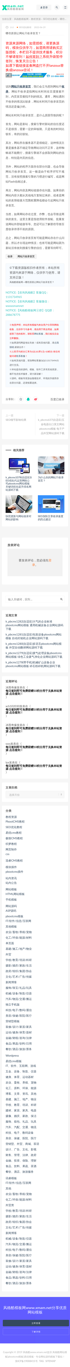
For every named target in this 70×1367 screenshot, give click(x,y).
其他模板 (11, 926)
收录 (10, 256)
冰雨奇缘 (11, 687)
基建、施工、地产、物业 (21, 1099)
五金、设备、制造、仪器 (21, 1071)
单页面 (10, 943)
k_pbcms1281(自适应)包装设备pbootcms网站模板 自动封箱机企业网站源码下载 (34, 636)
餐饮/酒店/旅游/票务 (19, 1049)
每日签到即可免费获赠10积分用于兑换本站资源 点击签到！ (34, 692)
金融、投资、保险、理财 (21, 1160)
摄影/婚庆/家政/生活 (19, 965)
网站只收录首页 (21, 86)
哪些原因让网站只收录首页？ (39, 282)
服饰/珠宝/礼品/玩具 (19, 987)
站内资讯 (11, 878)
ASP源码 (11, 910)
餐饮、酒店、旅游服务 (20, 1171)
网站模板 (11, 889)
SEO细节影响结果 (16, 419)
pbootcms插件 (14, 871)
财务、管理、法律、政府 (21, 1155)
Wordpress (12, 1055)
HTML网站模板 (15, 894)
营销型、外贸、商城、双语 (22, 1143)
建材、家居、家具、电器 (21, 1110)
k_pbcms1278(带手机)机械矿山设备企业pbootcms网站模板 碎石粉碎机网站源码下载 (33, 664)
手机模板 (11, 899)
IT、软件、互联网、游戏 (21, 1065)
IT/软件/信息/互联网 (18, 920)
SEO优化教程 (50, 18)
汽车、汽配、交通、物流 (21, 1127)
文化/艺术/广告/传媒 (19, 976)
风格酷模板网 (21, 18)
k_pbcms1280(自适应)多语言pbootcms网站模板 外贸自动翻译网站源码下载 (34, 645)
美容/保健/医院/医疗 (19, 1015)
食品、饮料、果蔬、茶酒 (21, 1166)
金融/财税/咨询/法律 (19, 1038)
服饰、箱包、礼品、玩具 (21, 1121)
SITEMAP (50, 1361)
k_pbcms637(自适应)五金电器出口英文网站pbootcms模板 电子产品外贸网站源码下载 (51, 426)
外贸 (8, 954)
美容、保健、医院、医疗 (21, 1138)
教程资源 (36, 18)
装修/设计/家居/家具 (19, 1026)
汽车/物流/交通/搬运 (19, 998)
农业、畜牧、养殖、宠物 (21, 1082)
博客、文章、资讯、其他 (21, 1093)
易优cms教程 (14, 832)
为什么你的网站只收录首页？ (51, 479)
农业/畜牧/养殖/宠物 (19, 932)
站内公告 (11, 882)
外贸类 (10, 1205)
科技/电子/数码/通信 (19, 1010)
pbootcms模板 (14, 916)
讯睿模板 (11, 1178)
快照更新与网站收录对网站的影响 (18, 518)
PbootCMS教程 (15, 821)
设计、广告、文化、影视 (21, 1149)
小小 (10, 27)
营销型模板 (13, 1021)
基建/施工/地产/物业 (19, 948)
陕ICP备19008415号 (26, 1361)
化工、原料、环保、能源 (21, 1088)
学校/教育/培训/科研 (19, 959)
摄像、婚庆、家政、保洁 (21, 1116)
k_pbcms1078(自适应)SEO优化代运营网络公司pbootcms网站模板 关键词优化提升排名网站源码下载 (19, 483)
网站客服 (38, 333)
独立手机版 (13, 1004)
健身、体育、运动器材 (20, 1077)
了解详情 (36, 1331)
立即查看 (36, 1323)
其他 (8, 1188)
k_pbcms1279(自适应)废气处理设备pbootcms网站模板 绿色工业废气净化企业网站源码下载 (34, 654)
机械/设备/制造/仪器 (19, 993)
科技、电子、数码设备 (20, 1132)
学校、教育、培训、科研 (21, 1104)
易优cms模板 (14, 1061)
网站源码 (11, 906)
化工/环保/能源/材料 (19, 937)
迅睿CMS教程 (14, 860)
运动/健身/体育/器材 (19, 1032)
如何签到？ (34, 56)
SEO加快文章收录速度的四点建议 (50, 518)
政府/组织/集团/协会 (19, 971)
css (7, 854)
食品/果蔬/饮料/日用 (19, 1043)
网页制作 (11, 849)
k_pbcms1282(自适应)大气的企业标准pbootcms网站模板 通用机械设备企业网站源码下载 (34, 625)
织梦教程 (11, 843)
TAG (41, 1361)
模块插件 (11, 867)
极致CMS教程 (14, 838)
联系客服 (20, 356)
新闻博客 (11, 982)
